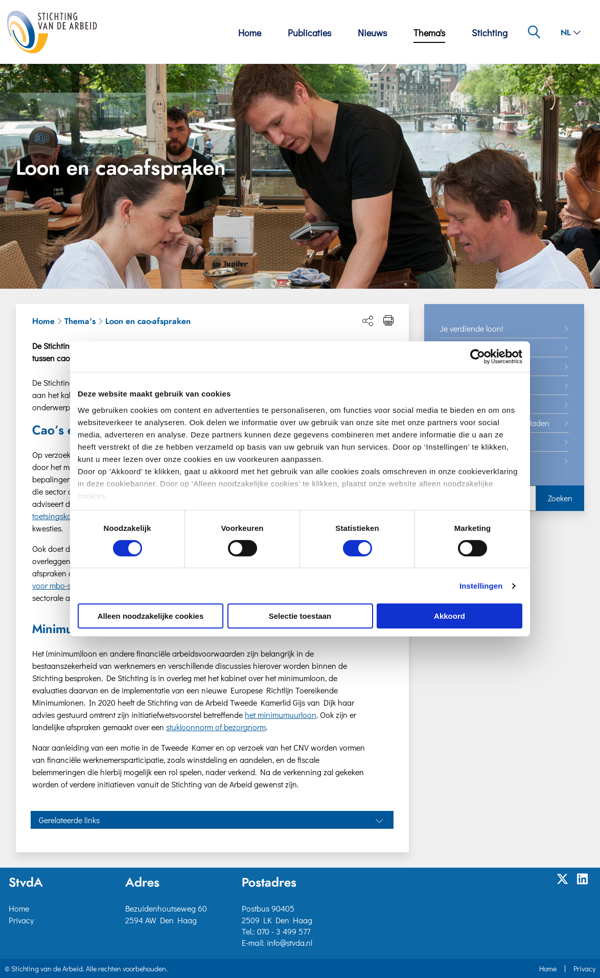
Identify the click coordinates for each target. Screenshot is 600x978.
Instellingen (481, 585)
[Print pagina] (388, 320)
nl (571, 33)
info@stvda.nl (289, 942)
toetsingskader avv (64, 515)
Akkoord (449, 616)
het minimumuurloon (280, 714)
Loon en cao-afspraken (148, 321)
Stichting (489, 33)
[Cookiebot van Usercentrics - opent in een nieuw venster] (477, 356)
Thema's (429, 33)
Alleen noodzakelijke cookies (151, 616)
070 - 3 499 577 (283, 931)
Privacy (21, 920)
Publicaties (309, 33)
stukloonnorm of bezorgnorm (216, 726)
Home (249, 33)
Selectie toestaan (300, 616)
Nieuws (372, 33)
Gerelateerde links (69, 819)
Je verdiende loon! (471, 328)
